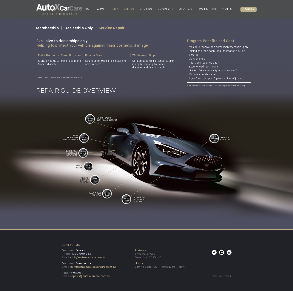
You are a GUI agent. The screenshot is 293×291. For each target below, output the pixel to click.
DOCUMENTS (207, 9)
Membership (47, 28)
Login (247, 9)
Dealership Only (78, 28)
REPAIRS (146, 9)
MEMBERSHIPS (123, 9)
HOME (86, 9)
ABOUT (102, 9)
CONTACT (228, 9)
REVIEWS (185, 9)
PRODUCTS (165, 9)
